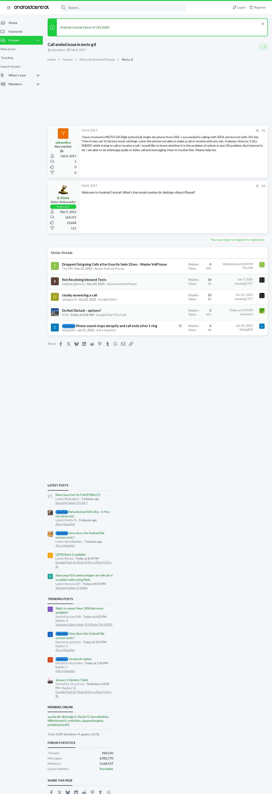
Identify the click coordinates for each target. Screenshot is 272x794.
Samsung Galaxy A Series (226, 361)
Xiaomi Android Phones (80, 301)
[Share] (187, 131)
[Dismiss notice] (262, 24)
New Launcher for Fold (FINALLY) (232, 268)
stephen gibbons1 (76, 297)
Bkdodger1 (224, 490)
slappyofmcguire (247, 494)
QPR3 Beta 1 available (225, 328)
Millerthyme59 (211, 494)
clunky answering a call (82, 312)
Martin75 (238, 490)
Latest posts (212, 259)
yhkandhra (60, 50)
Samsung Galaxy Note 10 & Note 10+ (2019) (238, 398)
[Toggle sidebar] (263, 47)
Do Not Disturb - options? (84, 331)
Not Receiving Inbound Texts (87, 293)
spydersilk (208, 490)
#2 (193, 186)
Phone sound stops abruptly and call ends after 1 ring (86, 355)
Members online (214, 480)
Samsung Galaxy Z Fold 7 (226, 276)
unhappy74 (72, 316)
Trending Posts (214, 372)
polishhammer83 (213, 498)
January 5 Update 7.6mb (226, 453)
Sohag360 (71, 364)
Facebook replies (228, 432)
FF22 (68, 336)
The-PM (70, 278)
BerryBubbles (254, 490)
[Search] (120, 7)
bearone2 (176, 335)
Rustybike (261, 542)
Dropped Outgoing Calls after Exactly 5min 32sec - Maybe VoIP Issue (87, 268)
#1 (193, 130)
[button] (8, 7)
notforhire (228, 494)
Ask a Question (219, 298)
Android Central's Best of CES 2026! (88, 27)
